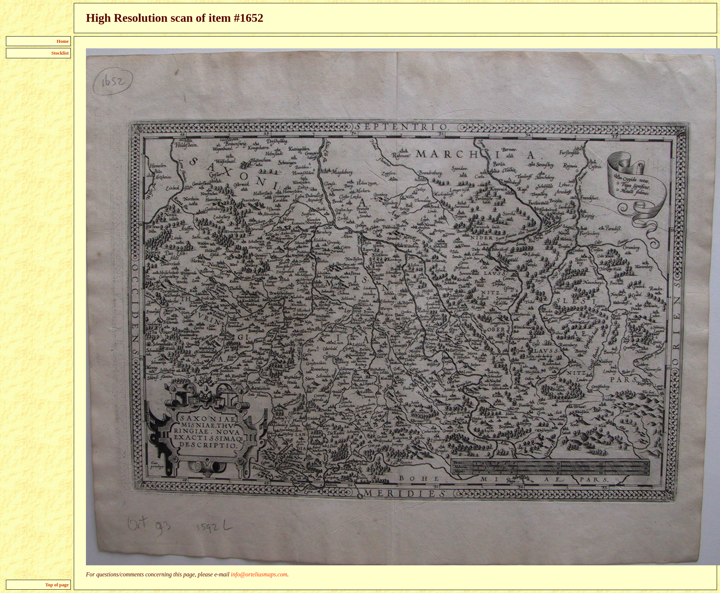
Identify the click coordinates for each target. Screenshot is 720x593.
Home (63, 41)
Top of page (57, 584)
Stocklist (60, 53)
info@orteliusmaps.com (259, 574)
